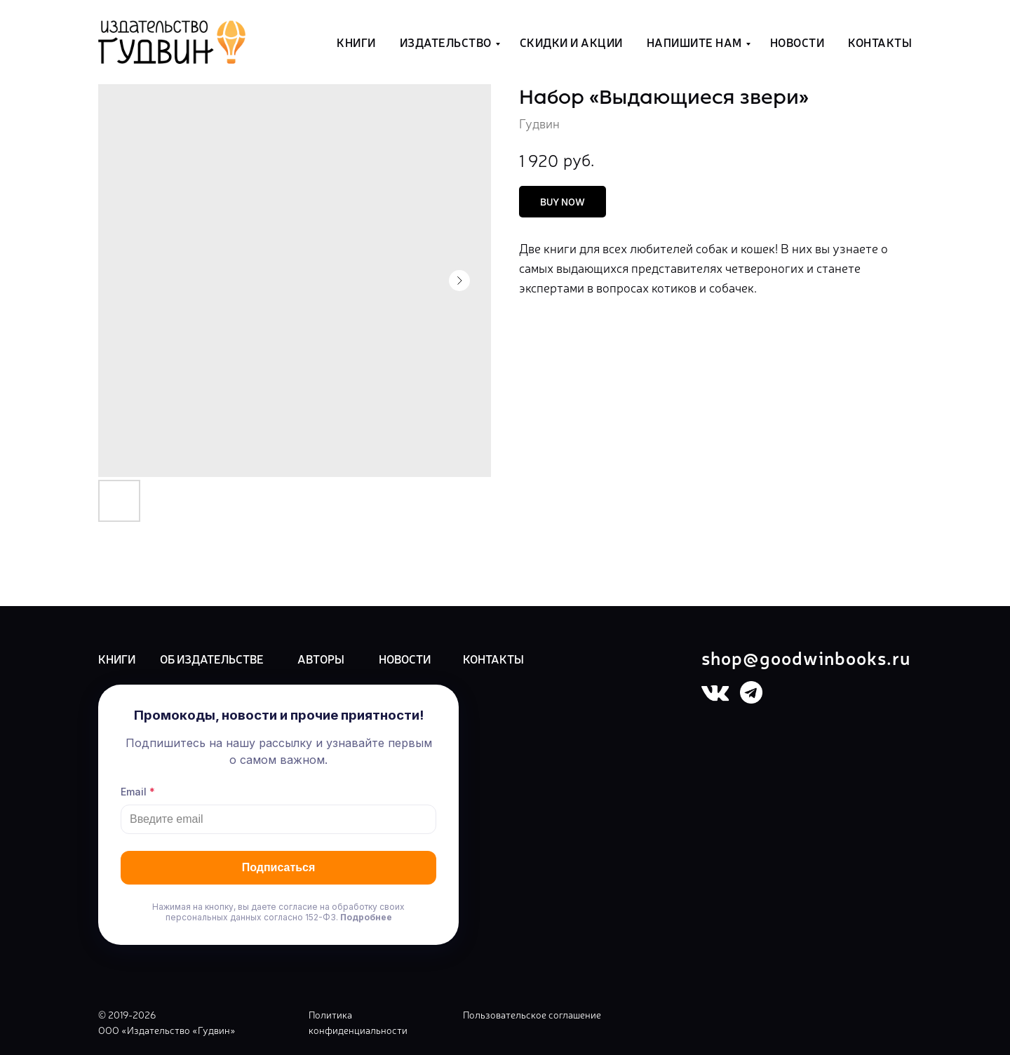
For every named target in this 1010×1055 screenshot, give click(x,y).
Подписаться (279, 867)
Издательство (446, 42)
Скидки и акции (571, 42)
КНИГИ (116, 658)
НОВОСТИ (405, 658)
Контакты (880, 42)
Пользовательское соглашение (532, 1014)
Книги (356, 42)
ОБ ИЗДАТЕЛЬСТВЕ (212, 658)
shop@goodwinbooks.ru (805, 657)
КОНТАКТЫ (493, 658)
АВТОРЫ (320, 658)
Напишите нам (694, 42)
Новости (797, 42)
